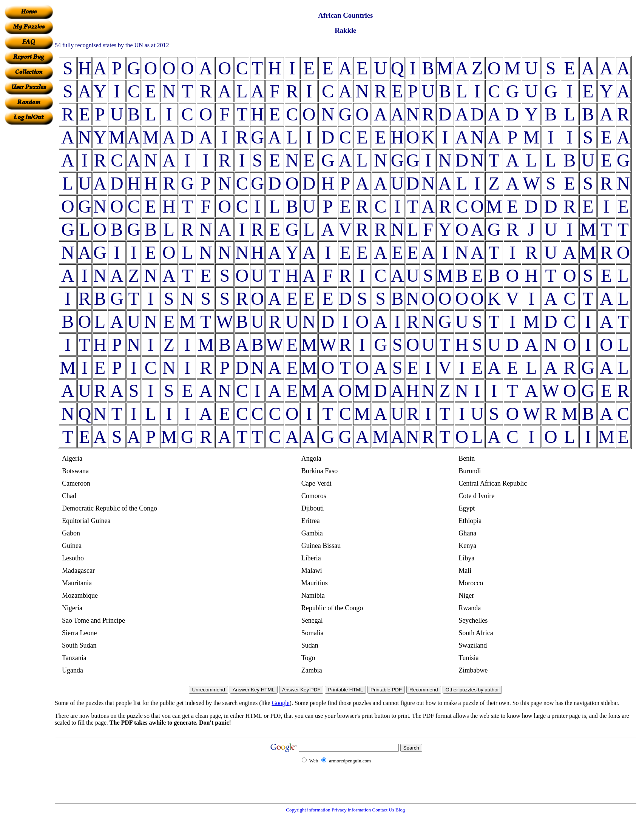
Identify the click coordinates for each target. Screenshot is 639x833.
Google (281, 703)
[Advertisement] (28, 238)
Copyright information (308, 810)
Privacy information (351, 810)
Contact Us (383, 810)
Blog (400, 810)
